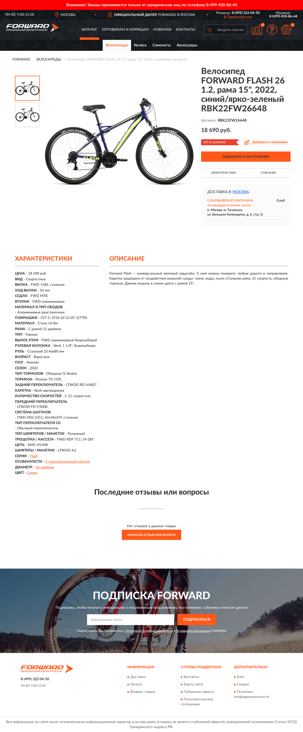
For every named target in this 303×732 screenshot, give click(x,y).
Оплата (136, 684)
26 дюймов (45, 467)
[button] (238, 16)
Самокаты (161, 45)
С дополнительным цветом (67, 461)
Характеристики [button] (223, 172)
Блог (241, 677)
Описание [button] (268, 172)
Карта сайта (193, 684)
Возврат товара (142, 692)
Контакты (185, 29)
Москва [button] (240, 192)
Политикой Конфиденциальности (149, 630)
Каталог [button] (89, 29)
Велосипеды (117, 45)
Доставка (138, 677)
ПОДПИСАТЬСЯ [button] (196, 619)
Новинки (162, 29)
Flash (34, 456)
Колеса (140, 45)
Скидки (243, 684)
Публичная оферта (199, 692)
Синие (32, 473)
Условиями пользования (193, 630)
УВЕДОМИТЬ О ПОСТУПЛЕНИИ (246, 156)
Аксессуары (187, 45)
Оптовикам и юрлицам (125, 29)
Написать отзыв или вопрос (151, 534)
